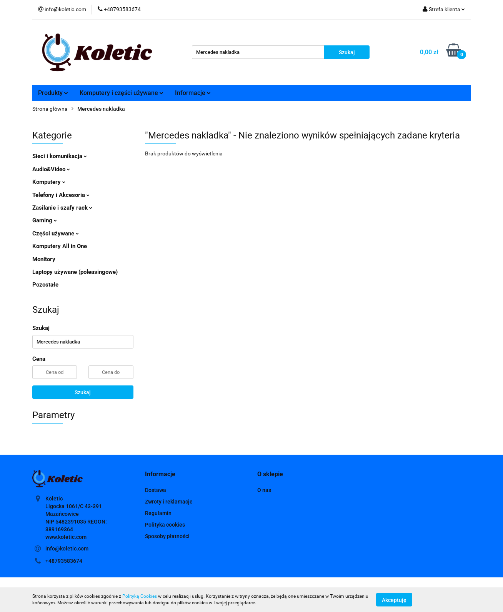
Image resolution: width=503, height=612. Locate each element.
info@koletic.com (66, 548)
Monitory (43, 259)
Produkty (53, 93)
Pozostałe (45, 284)
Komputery (48, 181)
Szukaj (83, 392)
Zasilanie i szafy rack (62, 207)
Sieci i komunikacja (59, 156)
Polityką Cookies (139, 596)
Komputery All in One (59, 246)
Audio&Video (51, 169)
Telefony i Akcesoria (61, 195)
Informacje (193, 93)
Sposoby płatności (167, 536)
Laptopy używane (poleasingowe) (75, 271)
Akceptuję (394, 600)
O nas (264, 490)
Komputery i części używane (121, 93)
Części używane (55, 233)
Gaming (44, 220)
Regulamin (158, 513)
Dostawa (155, 490)
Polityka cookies (165, 525)
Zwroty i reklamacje (169, 502)
